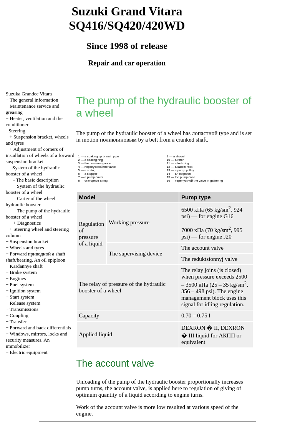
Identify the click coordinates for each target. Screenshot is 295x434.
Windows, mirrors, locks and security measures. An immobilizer (36, 340)
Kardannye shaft (26, 266)
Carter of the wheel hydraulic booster (30, 201)
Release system (25, 303)
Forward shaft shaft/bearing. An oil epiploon (35, 257)
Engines (18, 278)
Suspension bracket (29, 241)
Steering (16, 131)
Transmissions (24, 309)
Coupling (19, 315)
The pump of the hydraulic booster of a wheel (38, 214)
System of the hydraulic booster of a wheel (33, 171)
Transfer (18, 321)
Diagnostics (29, 223)
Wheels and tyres (27, 247)
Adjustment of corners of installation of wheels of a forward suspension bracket (40, 155)
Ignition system (25, 291)
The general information (34, 100)
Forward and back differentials (40, 328)
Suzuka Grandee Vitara (29, 94)
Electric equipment (29, 352)
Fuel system (21, 284)
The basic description (37, 180)
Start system (22, 297)
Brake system (23, 272)
